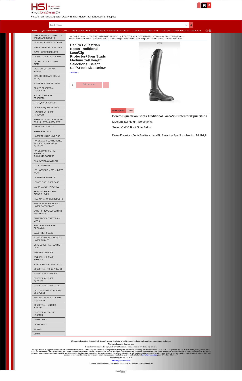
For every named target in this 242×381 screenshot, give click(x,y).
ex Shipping (74, 72)
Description (118, 110)
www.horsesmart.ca (149, 355)
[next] (210, 30)
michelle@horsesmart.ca (121, 360)
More (130, 110)
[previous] (206, 30)
